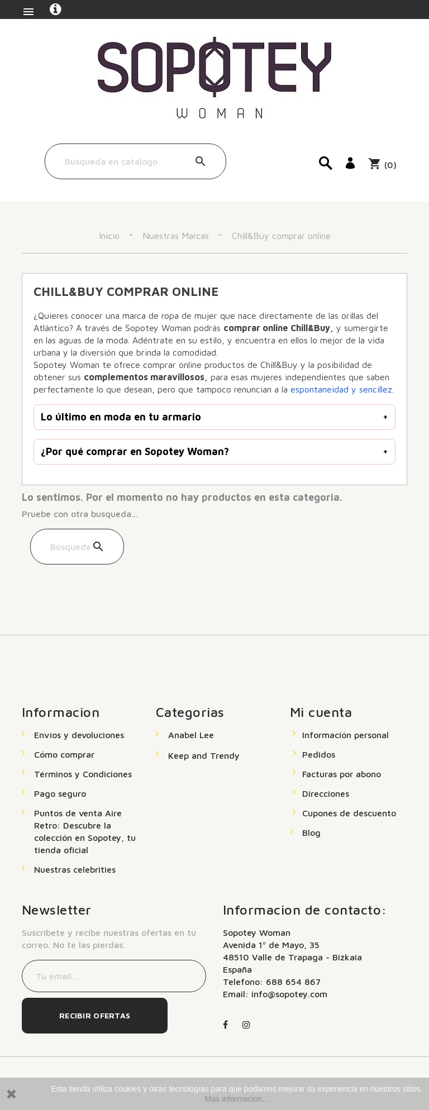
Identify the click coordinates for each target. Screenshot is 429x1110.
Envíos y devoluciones (79, 735)
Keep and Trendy (204, 755)
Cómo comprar (64, 754)
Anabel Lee (191, 735)
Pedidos (318, 754)
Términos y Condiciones (83, 774)
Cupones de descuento (349, 813)
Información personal (345, 735)
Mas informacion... (237, 1098)
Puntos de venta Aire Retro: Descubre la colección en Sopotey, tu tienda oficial (85, 831)
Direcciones (325, 793)
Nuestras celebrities (75, 869)
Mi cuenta (321, 712)
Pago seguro (60, 793)
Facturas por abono (341, 774)
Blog (311, 832)
